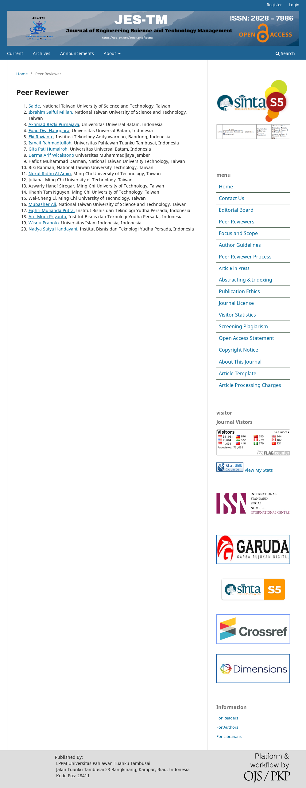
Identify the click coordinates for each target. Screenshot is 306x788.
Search (285, 53)
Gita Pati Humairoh (48, 149)
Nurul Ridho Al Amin (50, 173)
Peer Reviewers (236, 221)
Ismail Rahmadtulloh (50, 143)
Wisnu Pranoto (44, 223)
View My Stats (259, 470)
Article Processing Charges (250, 385)
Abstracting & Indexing (245, 279)
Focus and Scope (238, 233)
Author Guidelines (240, 245)
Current (15, 53)
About (110, 53)
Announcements (77, 53)
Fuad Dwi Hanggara (49, 130)
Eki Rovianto (41, 137)
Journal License (236, 303)
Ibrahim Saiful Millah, (51, 112)
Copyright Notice (238, 349)
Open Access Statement (246, 338)
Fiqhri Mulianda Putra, (52, 210)
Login (294, 4)
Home (22, 74)
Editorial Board (236, 210)
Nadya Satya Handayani (53, 229)
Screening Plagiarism (243, 326)
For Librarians (229, 736)
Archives (41, 53)
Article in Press (234, 268)
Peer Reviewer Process (245, 256)
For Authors (227, 727)
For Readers (227, 718)
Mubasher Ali (42, 204)
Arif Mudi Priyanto (47, 216)
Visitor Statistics (237, 314)
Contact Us (231, 198)
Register (274, 4)
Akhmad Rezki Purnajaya (54, 124)
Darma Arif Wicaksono (51, 155)
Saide (34, 106)
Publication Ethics (239, 291)
